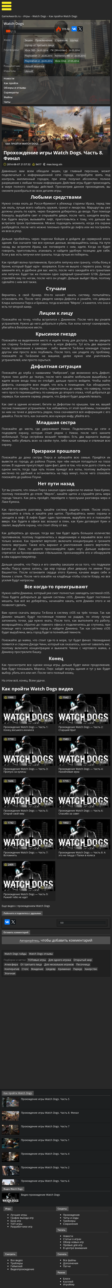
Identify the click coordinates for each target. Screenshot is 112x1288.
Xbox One (30, 54)
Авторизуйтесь (29, 933)
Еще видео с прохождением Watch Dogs (26, 899)
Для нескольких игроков (39, 957)
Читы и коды (71, 1205)
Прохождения (71, 1202)
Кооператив (77, 957)
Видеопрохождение (22, 1256)
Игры (26, 16)
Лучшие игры (19, 1202)
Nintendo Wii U (32, 49)
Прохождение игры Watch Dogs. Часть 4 (47, 1141)
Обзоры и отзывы (15, 80)
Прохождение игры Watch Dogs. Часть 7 (47, 1114)
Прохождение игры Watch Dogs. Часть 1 (47, 1127)
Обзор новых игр (73, 1229)
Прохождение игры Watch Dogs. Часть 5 (47, 1086)
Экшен (28, 40)
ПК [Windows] (57, 44)
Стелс (89, 957)
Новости (9, 71)
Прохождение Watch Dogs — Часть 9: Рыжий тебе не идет (26, 888)
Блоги (66, 1266)
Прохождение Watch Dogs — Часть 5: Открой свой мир (26, 805)
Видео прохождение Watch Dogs (42, 1182)
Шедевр (9, 961)
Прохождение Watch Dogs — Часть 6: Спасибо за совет (82, 805)
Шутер (70, 40)
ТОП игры (16, 1211)
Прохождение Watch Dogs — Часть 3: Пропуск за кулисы (26, 763)
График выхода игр (22, 1205)
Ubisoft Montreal (33, 59)
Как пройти (11, 76)
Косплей (68, 1269)
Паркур (34, 961)
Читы (7, 94)
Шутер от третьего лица (89, 40)
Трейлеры (17, 1251)
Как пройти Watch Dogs (63, 16)
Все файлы (69, 1248)
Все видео (17, 1248)
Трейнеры (69, 1208)
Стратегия (58, 40)
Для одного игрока (57, 952)
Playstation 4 (62, 49)
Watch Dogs (39, 16)
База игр (16, 1208)
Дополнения (70, 1251)
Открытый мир (78, 952)
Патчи (67, 1254)
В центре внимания (75, 1235)
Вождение (100, 957)
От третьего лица (14, 957)
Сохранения (70, 1211)
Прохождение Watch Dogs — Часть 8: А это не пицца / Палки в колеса (83, 847)
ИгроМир (68, 1272)
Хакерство (46, 961)
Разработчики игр (21, 1214)
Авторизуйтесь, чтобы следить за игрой (80, 23)
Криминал (21, 961)
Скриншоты (11, 85)
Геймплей (16, 1254)
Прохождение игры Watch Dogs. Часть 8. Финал (52, 1100)
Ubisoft (28, 64)
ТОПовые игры (36, 952)
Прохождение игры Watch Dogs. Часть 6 (47, 1168)
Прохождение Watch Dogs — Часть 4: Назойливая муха (82, 763)
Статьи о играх (72, 1226)
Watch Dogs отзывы (37, 946)
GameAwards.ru (11, 16)
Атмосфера (95, 952)
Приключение (42, 40)
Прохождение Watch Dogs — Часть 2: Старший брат (82, 721)
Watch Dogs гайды (14, 946)
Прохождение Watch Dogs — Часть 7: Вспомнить (26, 847)
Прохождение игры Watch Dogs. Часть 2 (47, 1155)
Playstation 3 (86, 44)
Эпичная (59, 961)
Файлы (8, 90)
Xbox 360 (29, 44)
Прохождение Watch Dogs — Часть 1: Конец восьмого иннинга (26, 721)
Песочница (62, 957)
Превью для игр (73, 1232)
